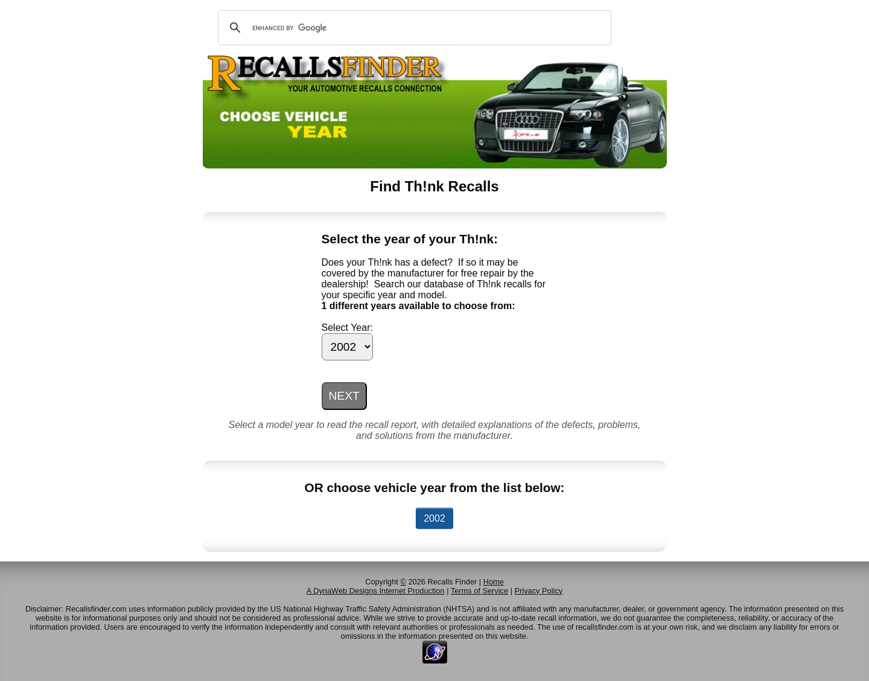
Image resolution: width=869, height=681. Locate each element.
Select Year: (347, 327)
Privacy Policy (539, 590)
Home (493, 581)
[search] (412, 28)
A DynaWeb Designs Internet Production (376, 590)
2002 (434, 518)
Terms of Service (479, 590)
